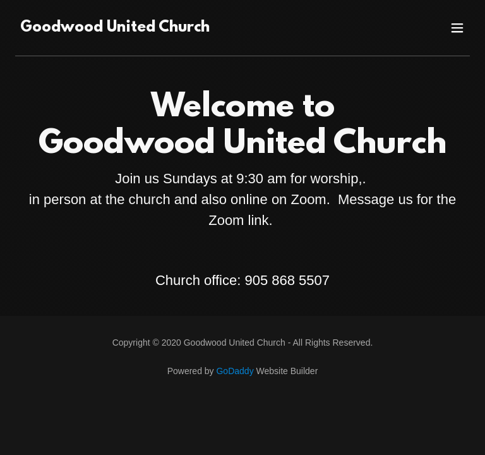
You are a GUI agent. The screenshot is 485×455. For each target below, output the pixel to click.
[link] (115, 28)
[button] (457, 27)
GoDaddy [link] (234, 371)
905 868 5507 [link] (287, 280)
